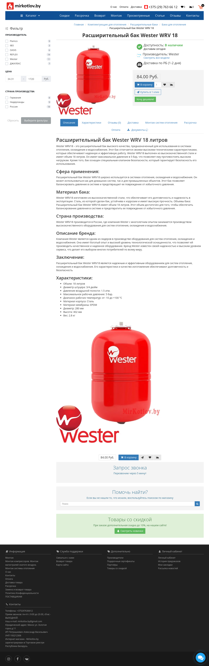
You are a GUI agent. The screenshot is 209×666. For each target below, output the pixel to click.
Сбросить (13, 120)
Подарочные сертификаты (121, 561)
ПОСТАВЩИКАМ (13, 596)
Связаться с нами (65, 557)
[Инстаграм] (9, 658)
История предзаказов (169, 561)
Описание (69, 122)
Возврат (100, 15)
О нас (113, 6)
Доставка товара (13, 582)
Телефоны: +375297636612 (19, 610)
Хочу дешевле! (145, 99)
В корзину (144, 84)
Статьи (160, 15)
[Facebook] (18, 658)
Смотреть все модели (157, 57)
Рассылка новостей (168, 568)
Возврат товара (64, 561)
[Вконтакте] (27, 658)
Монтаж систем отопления (161, 122)
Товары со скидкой (117, 568)
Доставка (136, 6)
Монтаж (116, 15)
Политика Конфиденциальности (22, 593)
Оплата (124, 6)
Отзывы (175, 15)
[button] (201, 6)
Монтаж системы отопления (20, 568)
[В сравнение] (171, 84)
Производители (115, 557)
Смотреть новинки (130, 531)
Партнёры (112, 564)
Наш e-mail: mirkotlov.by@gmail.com (23, 621)
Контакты (192, 15)
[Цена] (13, 79)
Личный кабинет (167, 557)
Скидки (64, 15)
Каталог (28, 15)
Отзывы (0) (114, 122)
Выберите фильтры (36, 120)
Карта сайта (62, 564)
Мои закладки (165, 564)
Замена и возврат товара (18, 589)
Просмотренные (138, 15)
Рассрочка (82, 15)
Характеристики (91, 122)
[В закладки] (164, 84)
